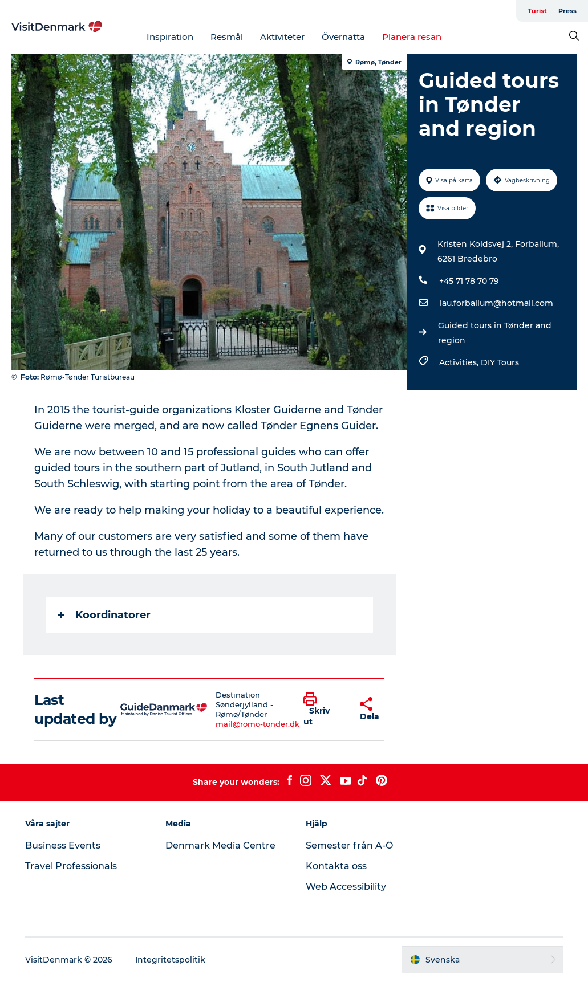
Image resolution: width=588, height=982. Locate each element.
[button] (323, 709)
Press (567, 11)
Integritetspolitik (170, 960)
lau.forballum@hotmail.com (496, 303)
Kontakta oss (336, 866)
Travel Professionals (71, 866)
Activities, (460, 362)
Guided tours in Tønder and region (494, 332)
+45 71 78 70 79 (469, 281)
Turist (537, 11)
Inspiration (170, 36)
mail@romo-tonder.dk (257, 723)
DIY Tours (500, 362)
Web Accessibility (346, 886)
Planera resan (411, 36)
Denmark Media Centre (220, 845)
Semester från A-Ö (349, 845)
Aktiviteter (282, 36)
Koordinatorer (104, 615)
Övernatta (343, 36)
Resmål (226, 36)
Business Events (62, 845)
